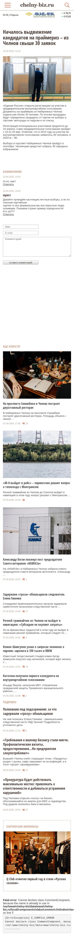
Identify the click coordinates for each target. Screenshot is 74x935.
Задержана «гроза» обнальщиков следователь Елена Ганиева (34, 596)
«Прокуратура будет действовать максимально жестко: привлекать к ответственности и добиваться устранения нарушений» (34, 786)
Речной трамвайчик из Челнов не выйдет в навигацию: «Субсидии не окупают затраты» (32, 622)
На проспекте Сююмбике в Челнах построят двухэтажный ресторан (31, 405)
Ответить (8, 184)
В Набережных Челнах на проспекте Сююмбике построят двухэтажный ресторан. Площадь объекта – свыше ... (35, 415)
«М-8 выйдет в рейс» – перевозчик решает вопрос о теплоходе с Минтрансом (36, 485)
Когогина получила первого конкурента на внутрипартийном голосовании (31, 678)
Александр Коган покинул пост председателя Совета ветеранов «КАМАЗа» (32, 561)
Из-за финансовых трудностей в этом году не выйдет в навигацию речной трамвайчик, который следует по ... (35, 631)
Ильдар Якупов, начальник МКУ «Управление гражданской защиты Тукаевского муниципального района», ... (33, 688)
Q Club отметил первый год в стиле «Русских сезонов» (36, 881)
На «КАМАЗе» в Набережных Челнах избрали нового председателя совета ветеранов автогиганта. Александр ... (36, 571)
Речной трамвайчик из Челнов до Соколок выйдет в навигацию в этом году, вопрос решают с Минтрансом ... (36, 494)
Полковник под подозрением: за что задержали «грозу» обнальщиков (30, 711)
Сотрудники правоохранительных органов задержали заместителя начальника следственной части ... (35, 605)
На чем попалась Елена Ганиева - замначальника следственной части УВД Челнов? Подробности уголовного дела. (33, 722)
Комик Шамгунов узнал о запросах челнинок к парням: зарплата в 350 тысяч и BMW (33, 649)
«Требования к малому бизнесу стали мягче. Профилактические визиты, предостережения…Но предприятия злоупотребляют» (36, 746)
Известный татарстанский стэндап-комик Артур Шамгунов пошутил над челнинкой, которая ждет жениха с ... (37, 659)
